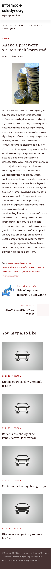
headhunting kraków (12, 271)
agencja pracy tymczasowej (19, 263)
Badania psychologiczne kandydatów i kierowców (19, 436)
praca (5, 39)
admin (5, 56)
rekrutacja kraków (10, 276)
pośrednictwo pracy (31, 271)
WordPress (35, 561)
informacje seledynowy (13, 8)
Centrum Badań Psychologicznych (25, 486)
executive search (36, 267)
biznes (6, 376)
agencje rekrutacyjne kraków (15, 267)
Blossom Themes (10, 561)
